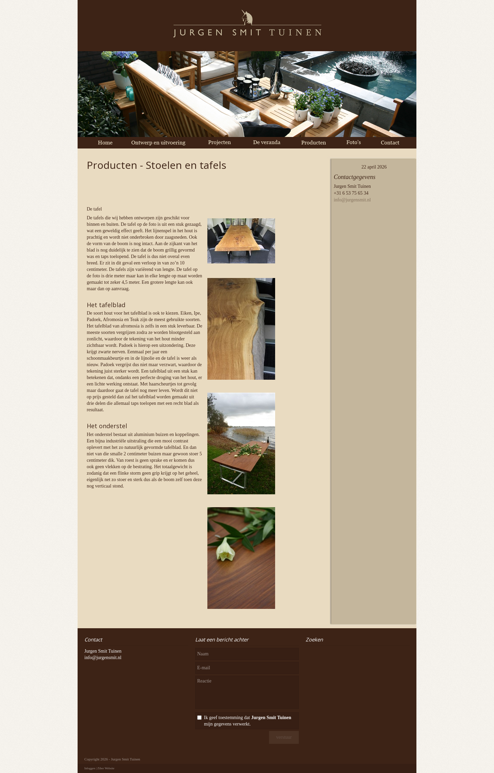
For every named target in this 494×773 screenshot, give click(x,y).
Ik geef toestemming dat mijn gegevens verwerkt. (247, 721)
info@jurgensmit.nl (352, 199)
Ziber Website (105, 768)
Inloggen (89, 768)
